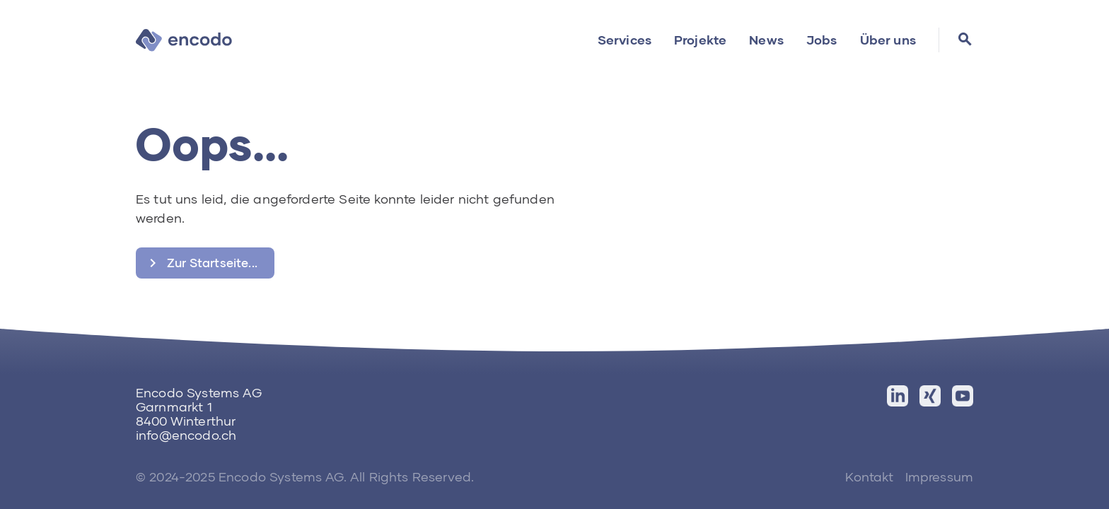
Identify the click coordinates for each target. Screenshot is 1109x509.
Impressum (939, 476)
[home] (184, 39)
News (766, 39)
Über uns (888, 39)
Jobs (821, 39)
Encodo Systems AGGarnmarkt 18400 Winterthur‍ (199, 406)
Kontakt (869, 476)
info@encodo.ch (186, 435)
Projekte (700, 39)
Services (624, 39)
